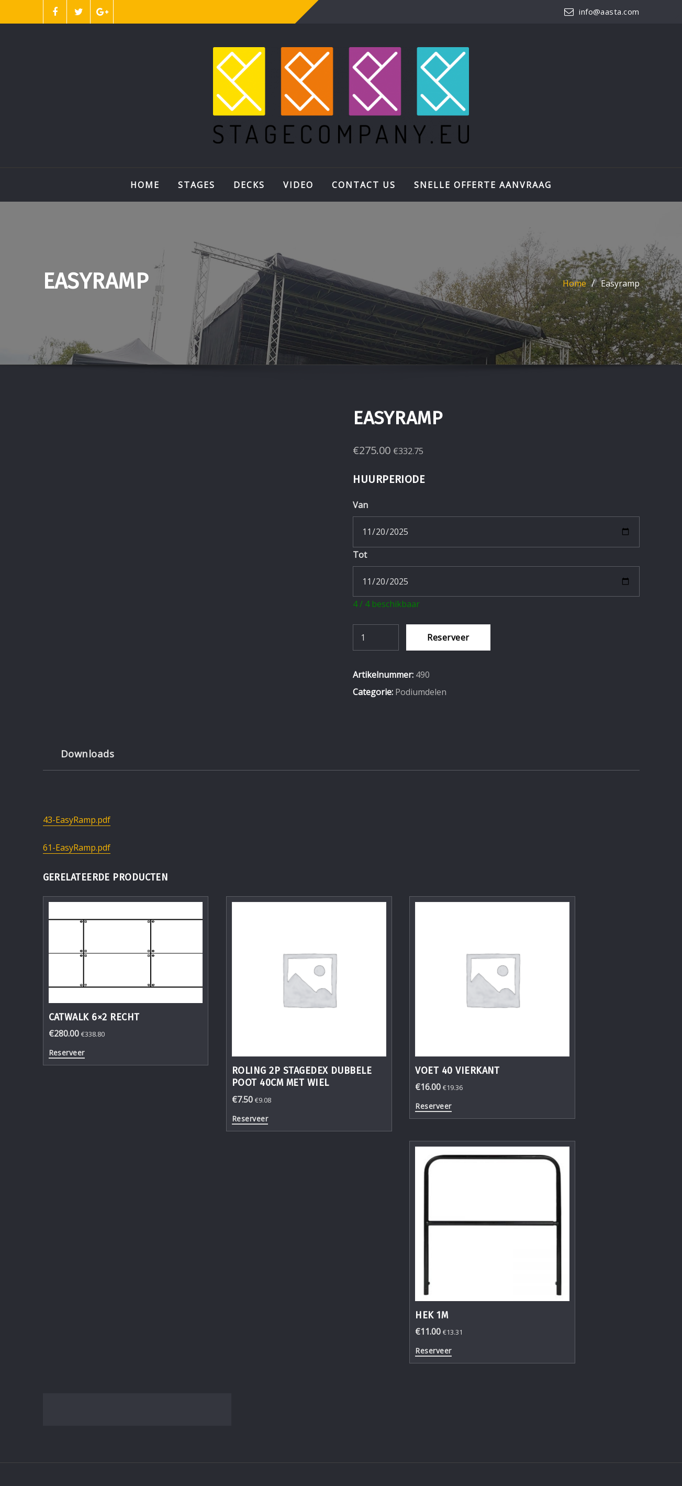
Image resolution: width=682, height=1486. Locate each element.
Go (627, 1285)
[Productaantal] (376, 637)
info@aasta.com (609, 11)
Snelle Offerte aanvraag (483, 185)
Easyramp (620, 283)
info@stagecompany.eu (106, 1340)
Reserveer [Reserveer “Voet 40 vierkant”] (375, 1073)
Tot (360, 554)
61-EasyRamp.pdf (76, 847)
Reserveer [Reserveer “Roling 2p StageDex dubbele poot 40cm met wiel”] (221, 1097)
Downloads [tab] (87, 753)
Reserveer (448, 637)
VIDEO (298, 185)
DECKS (249, 185)
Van (360, 505)
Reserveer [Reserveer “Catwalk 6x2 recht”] (67, 1031)
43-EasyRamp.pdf (76, 819)
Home (145, 185)
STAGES (196, 185)
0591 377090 (84, 1356)
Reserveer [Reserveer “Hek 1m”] (529, 1073)
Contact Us (364, 185)
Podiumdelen (420, 692)
